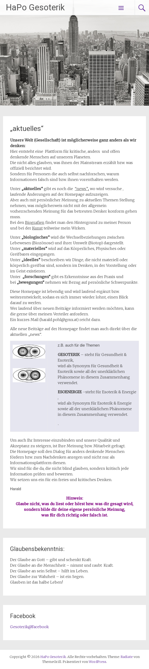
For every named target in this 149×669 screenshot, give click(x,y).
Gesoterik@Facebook (29, 626)
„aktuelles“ (26, 128)
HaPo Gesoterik (35, 7)
